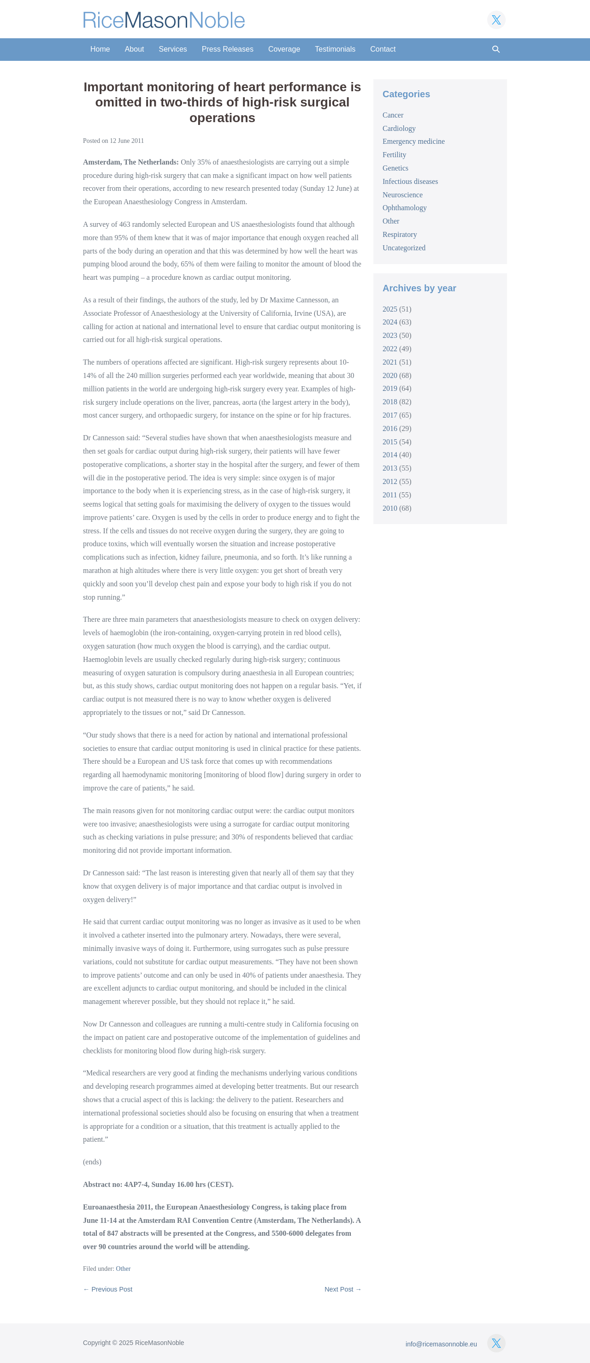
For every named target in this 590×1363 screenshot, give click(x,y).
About (134, 49)
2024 (390, 322)
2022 (390, 349)
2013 (390, 468)
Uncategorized (404, 248)
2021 (390, 362)
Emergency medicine (414, 141)
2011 (390, 495)
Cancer (393, 115)
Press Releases (228, 49)
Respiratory (400, 234)
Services (173, 49)
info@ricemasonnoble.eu (441, 1344)
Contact (382, 49)
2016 (390, 428)
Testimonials (335, 49)
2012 (390, 481)
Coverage (284, 49)
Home (100, 49)
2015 (390, 442)
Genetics (395, 168)
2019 (390, 388)
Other (123, 1268)
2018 (390, 402)
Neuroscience (403, 195)
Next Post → (343, 1289)
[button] (496, 49)
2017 (390, 415)
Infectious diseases (410, 181)
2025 (390, 309)
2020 (390, 375)
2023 (390, 335)
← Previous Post (107, 1289)
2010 (390, 508)
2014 (390, 455)
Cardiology (399, 128)
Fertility (395, 155)
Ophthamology (405, 208)
